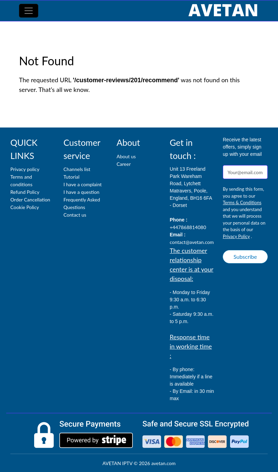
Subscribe (245, 256)
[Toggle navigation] (28, 11)
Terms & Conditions (242, 202)
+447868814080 (188, 227)
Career (124, 164)
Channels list (76, 169)
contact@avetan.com (192, 242)
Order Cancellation (30, 199)
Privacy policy (24, 169)
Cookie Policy (24, 207)
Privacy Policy (236, 236)
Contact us (74, 215)
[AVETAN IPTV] (222, 10)
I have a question (81, 192)
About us (126, 156)
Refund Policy (24, 192)
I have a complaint (82, 184)
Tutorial (71, 177)
